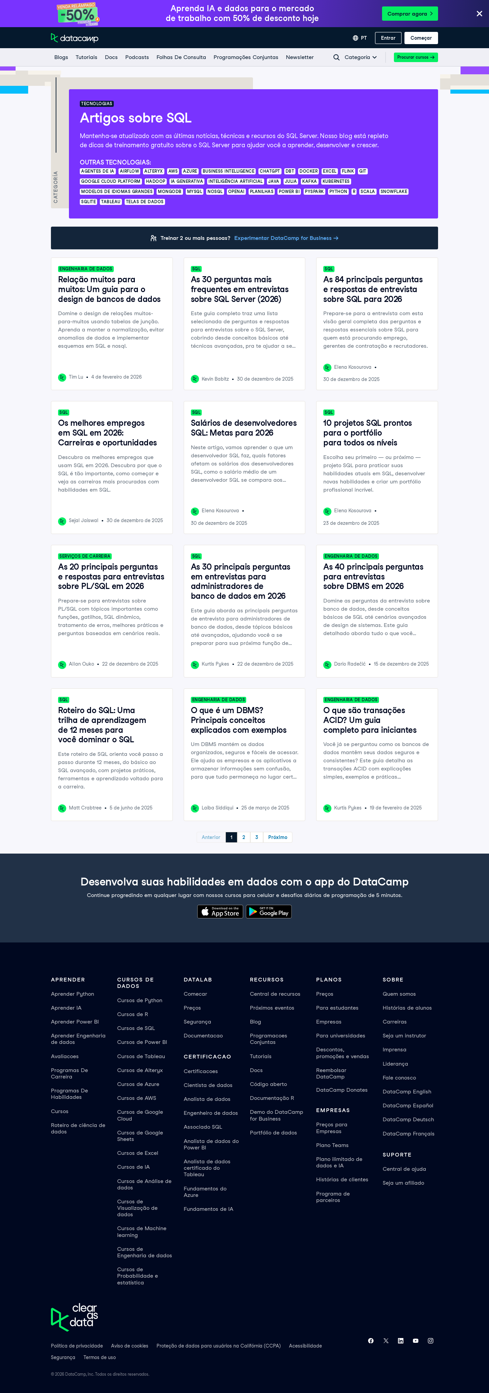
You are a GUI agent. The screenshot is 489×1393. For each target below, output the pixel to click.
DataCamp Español (408, 1105)
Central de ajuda (404, 1169)
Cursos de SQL (136, 1028)
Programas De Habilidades (69, 1093)
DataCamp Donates (342, 1090)
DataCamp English (407, 1091)
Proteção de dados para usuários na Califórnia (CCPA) (219, 1346)
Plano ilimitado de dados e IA (339, 1162)
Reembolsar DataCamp (331, 1073)
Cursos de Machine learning (141, 1231)
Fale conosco (399, 1077)
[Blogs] (61, 57)
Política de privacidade (77, 1346)
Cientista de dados (208, 1085)
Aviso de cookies (129, 1346)
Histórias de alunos (407, 1008)
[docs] (111, 57)
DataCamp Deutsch (408, 1119)
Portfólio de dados (273, 1132)
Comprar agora (410, 14)
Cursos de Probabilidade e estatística (137, 1275)
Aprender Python (72, 994)
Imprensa (394, 1049)
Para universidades (340, 1035)
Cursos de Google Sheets (140, 1135)
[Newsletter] (299, 57)
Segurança (197, 1021)
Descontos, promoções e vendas (342, 1052)
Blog (255, 1021)
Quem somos (399, 994)
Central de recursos (275, 994)
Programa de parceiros (333, 1196)
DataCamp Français (409, 1133)
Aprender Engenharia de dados (78, 1038)
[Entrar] (388, 38)
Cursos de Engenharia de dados (144, 1252)
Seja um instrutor (404, 1035)
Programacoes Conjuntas (268, 1038)
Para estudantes (337, 1008)
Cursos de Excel (137, 1153)
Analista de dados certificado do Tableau (207, 1168)
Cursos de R (132, 1014)
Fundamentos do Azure (205, 1191)
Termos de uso (100, 1357)
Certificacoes (201, 1071)
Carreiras (395, 1021)
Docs (256, 1070)
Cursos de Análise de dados (144, 1184)
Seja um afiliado (403, 1183)
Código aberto (268, 1084)
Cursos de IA (133, 1167)
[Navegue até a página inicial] (74, 38)
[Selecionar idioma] (359, 38)
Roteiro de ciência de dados (78, 1128)
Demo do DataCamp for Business (276, 1115)
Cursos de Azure (138, 1084)
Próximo (277, 837)
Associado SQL (203, 1127)
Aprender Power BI (75, 1021)
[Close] (479, 14)
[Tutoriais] (86, 57)
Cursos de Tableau (141, 1056)
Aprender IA (66, 1008)
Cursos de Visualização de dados (137, 1208)
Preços (192, 1008)
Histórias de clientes (342, 1179)
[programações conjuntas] (245, 57)
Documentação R (272, 1098)
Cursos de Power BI (142, 1042)
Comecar (195, 994)
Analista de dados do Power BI (211, 1144)
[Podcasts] (137, 57)
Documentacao (203, 1035)
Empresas (329, 1021)
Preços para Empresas (331, 1127)
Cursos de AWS (136, 1098)
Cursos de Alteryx (140, 1070)
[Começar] (421, 38)
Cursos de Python (139, 1000)
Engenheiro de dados (211, 1113)
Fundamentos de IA (208, 1209)
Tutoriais (261, 1056)
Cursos (60, 1111)
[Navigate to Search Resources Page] (336, 57)
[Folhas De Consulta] (181, 57)
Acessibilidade (305, 1346)
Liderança (395, 1064)
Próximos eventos (272, 1008)
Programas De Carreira (69, 1073)
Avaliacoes (65, 1056)
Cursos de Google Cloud (140, 1115)
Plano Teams (332, 1145)
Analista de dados (207, 1099)
